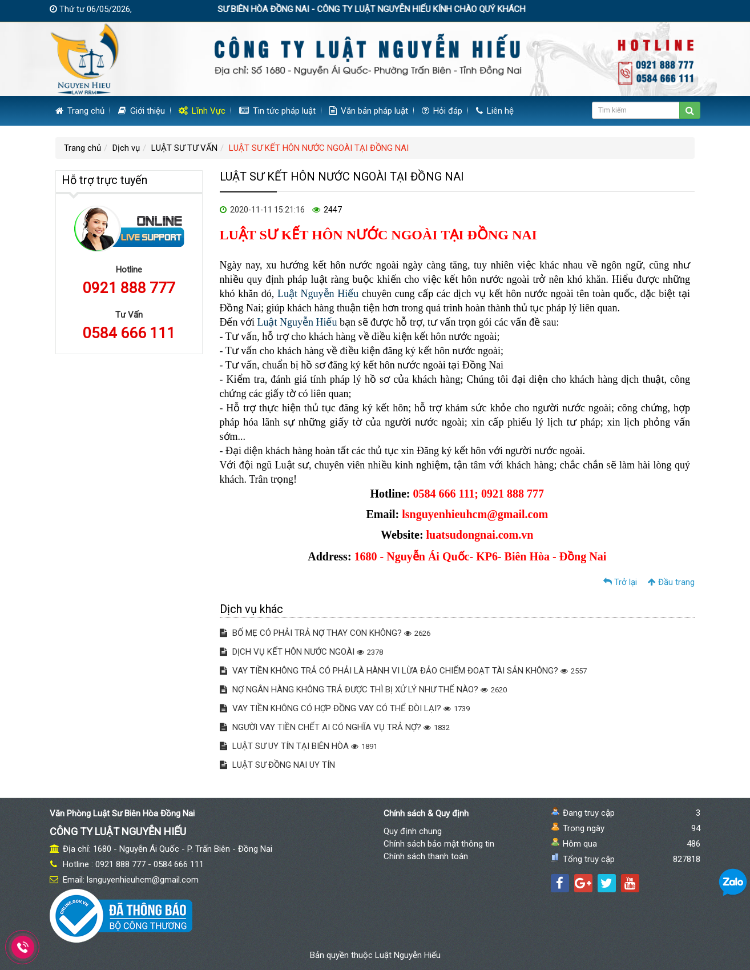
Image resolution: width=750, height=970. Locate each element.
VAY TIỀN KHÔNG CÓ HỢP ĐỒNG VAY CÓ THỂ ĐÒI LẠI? (345, 708)
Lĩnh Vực (202, 111)
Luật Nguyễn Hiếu (317, 293)
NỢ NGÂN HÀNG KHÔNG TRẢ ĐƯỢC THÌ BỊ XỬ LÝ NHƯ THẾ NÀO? (363, 689)
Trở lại (620, 582)
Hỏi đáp (442, 111)
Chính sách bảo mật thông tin (439, 844)
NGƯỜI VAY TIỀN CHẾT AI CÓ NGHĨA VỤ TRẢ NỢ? (335, 727)
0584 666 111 (129, 333)
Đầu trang (671, 582)
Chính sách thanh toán (426, 856)
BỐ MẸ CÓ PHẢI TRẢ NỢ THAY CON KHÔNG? (325, 633)
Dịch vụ (126, 148)
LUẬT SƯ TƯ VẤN (184, 148)
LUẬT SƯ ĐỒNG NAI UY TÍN (277, 765)
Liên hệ (495, 111)
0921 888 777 (129, 287)
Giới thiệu (141, 111)
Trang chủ (79, 111)
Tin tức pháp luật (277, 111)
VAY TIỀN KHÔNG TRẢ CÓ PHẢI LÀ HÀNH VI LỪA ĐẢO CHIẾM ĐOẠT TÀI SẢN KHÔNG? (403, 671)
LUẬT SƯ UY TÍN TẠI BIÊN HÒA (298, 746)
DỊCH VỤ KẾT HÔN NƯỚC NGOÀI (301, 652)
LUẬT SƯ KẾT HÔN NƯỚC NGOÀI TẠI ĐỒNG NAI (319, 148)
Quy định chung (413, 831)
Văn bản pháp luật (368, 111)
